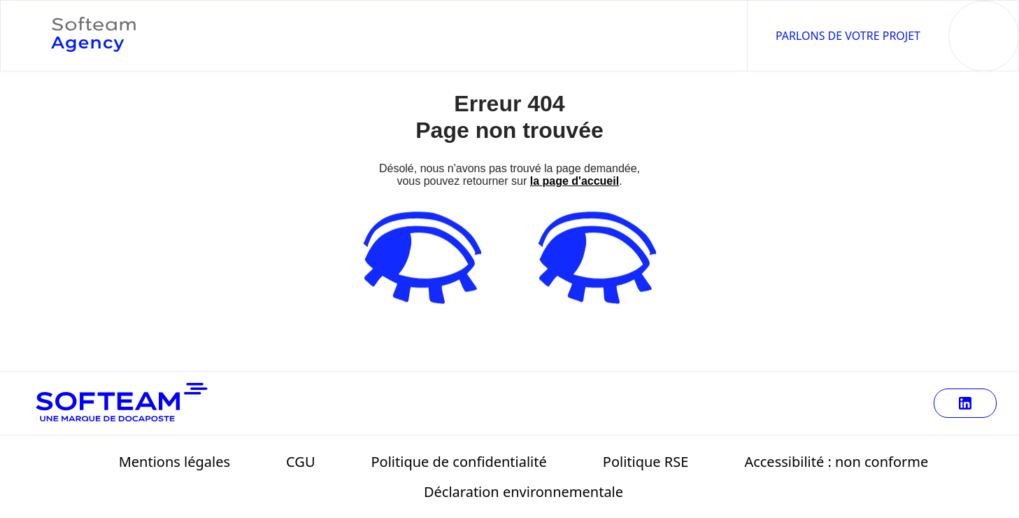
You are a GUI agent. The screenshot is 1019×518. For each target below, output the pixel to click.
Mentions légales (174, 461)
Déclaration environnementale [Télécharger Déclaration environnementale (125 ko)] (523, 491)
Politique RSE (646, 461)
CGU (300, 461)
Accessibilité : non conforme (836, 461)
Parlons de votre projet (848, 35)
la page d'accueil (574, 181)
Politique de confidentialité (459, 461)
